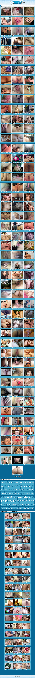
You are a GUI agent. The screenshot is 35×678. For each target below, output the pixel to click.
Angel (16, 489)
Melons (11, 505)
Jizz (4, 508)
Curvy (32, 501)
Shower (5, 497)
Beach (8, 493)
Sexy (30, 496)
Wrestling (16, 486)
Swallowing (2, 489)
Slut (23, 496)
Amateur (12, 485)
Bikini (8, 496)
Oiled (18, 500)
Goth (30, 501)
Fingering (9, 501)
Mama (17, 482)
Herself (28, 504)
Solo (26, 489)
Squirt (26, 496)
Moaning (33, 504)
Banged (20, 486)
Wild (24, 486)
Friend (27, 485)
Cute (29, 497)
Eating (7, 490)
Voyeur (27, 486)
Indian (12, 481)
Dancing (23, 500)
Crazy (5, 490)
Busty (19, 496)
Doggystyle (26, 500)
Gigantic (25, 501)
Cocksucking (22, 504)
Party (11, 489)
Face (33, 500)
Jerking (32, 482)
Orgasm (32, 493)
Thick (32, 496)
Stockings (6, 486)
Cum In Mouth (10, 486)
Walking (11, 496)
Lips (23, 505)
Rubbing (10, 500)
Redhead (2, 497)
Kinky (15, 500)
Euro (31, 500)
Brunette (2, 504)
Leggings (28, 508)
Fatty (24, 489)
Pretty (12, 482)
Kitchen (32, 485)
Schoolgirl (15, 485)
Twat (28, 496)
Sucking (19, 489)
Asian (2, 485)
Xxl (8, 500)
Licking (9, 508)
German (26, 481)
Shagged (5, 485)
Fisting (14, 501)
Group (25, 504)
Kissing (12, 508)
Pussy (20, 490)
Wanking (10, 490)
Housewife (26, 482)
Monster (21, 505)
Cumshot (9, 489)
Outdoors (6, 500)
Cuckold (9, 482)
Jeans (2, 508)
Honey (29, 493)
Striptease (11, 497)
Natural (33, 505)
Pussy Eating (16, 496)
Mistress (18, 505)
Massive (8, 505)
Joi (32, 508)
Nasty (30, 505)
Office (21, 493)
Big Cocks (29, 489)
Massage (5, 505)
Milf (15, 505)
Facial (13, 486)
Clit (33, 497)
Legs (31, 508)
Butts (7, 504)
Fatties (6, 501)
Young (15, 481)
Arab (10, 481)
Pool (3, 500)
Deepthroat (16, 493)
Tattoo (13, 490)
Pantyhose (31, 486)
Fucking (17, 501)
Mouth (26, 505)
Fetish (20, 500)
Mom (1, 481)
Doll (18, 490)
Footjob (22, 486)
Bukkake (5, 504)
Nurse (30, 504)
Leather (25, 508)
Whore (8, 497)
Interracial (32, 481)
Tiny (8, 481)
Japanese (29, 481)
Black (31, 497)
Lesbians (2, 486)
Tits (1, 500)
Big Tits (15, 482)
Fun (19, 501)
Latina (22, 508)
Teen (3, 481)
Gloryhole (30, 490)
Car (12, 504)
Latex (20, 508)
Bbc (2, 496)
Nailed (28, 505)
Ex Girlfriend (23, 490)
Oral (13, 496)
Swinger (16, 490)
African (20, 481)
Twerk (10, 493)
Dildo (19, 493)
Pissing (6, 489)
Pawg (14, 497)
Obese (16, 497)
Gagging (22, 501)
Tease (13, 500)
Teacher (2, 493)
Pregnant (32, 489)
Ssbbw (27, 493)
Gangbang (2, 490)
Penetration (8, 485)
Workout (24, 485)
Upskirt (22, 489)
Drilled (30, 485)
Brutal (23, 482)
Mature (4, 482)
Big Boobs (21, 485)
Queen (21, 497)
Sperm (5, 493)
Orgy (33, 490)
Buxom (10, 504)
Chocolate (14, 504)
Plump (24, 497)
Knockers (15, 508)
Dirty (17, 481)
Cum (21, 496)
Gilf (29, 486)
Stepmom (5, 496)
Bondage (27, 490)
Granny (6, 481)
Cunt (12, 501)
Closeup (18, 504)
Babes (18, 485)
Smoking (26, 497)
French (13, 493)
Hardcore (22, 481)
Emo (29, 500)
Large (18, 508)
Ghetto (19, 497)
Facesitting (3, 501)
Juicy (6, 508)
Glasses (28, 501)
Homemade (20, 482)
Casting (14, 489)
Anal (2, 482)
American (24, 493)
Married (2, 505)
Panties (30, 482)
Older (6, 482)
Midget (13, 505)
